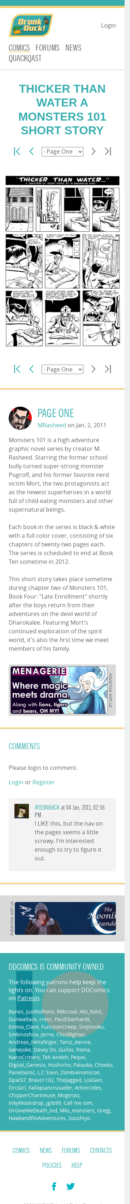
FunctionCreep (59, 1026)
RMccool (67, 1011)
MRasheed (52, 425)
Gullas (66, 1049)
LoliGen (93, 1080)
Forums (48, 48)
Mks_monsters (77, 1110)
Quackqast (25, 58)
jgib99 (53, 1102)
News (73, 48)
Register (43, 782)
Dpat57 (17, 1080)
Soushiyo (79, 1118)
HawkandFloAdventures (37, 1118)
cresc (45, 1019)
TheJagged (69, 1080)
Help (77, 1166)
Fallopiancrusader (50, 1087)
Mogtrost (68, 1095)
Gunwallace (23, 1019)
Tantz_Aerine (75, 1042)
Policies (52, 1166)
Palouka (82, 1064)
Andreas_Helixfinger (33, 1042)
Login (108, 25)
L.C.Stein (48, 1072)
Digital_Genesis (27, 1064)
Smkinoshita (23, 1034)
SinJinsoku (91, 1026)
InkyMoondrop (26, 1102)
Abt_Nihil (90, 1011)
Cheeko (103, 1064)
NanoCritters (24, 1057)
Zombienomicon (80, 1072)
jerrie (47, 1034)
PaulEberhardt (72, 1019)
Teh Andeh (55, 1057)
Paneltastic (22, 1072)
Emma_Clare (24, 1026)
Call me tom (78, 1102)
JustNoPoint (40, 1011)
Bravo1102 (41, 1080)
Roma (83, 1049)
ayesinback (47, 807)
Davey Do (45, 1049)
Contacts (101, 1151)
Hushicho (59, 1064)
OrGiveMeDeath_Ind (33, 1110)
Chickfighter (70, 1034)
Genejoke (20, 1049)
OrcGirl (17, 1087)
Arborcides (88, 1087)
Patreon (28, 998)
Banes (16, 1011)
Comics (19, 48)
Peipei (78, 1057)
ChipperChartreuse (32, 1095)
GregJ (103, 1110)
